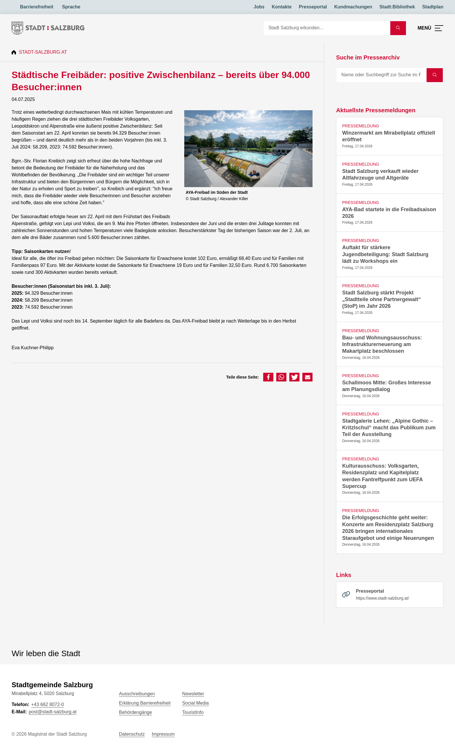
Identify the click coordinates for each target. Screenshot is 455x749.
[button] (268, 377)
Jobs (259, 6)
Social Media (195, 703)
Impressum (163, 734)
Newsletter (193, 693)
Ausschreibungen (137, 693)
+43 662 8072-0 (47, 704)
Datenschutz (132, 734)
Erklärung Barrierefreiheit (145, 703)
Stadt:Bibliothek (397, 6)
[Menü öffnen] (430, 28)
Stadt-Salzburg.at (43, 52)
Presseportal (313, 6)
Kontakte (281, 6)
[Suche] (327, 28)
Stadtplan (432, 6)
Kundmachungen (353, 6)
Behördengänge (135, 712)
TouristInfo (193, 712)
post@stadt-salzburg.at (53, 711)
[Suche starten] (398, 28)
